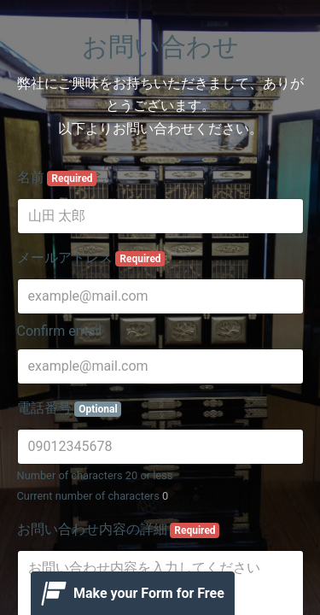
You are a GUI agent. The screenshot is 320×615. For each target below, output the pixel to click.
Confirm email (59, 331)
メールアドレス (91, 257)
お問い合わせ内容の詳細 (118, 529)
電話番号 (69, 408)
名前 (57, 177)
